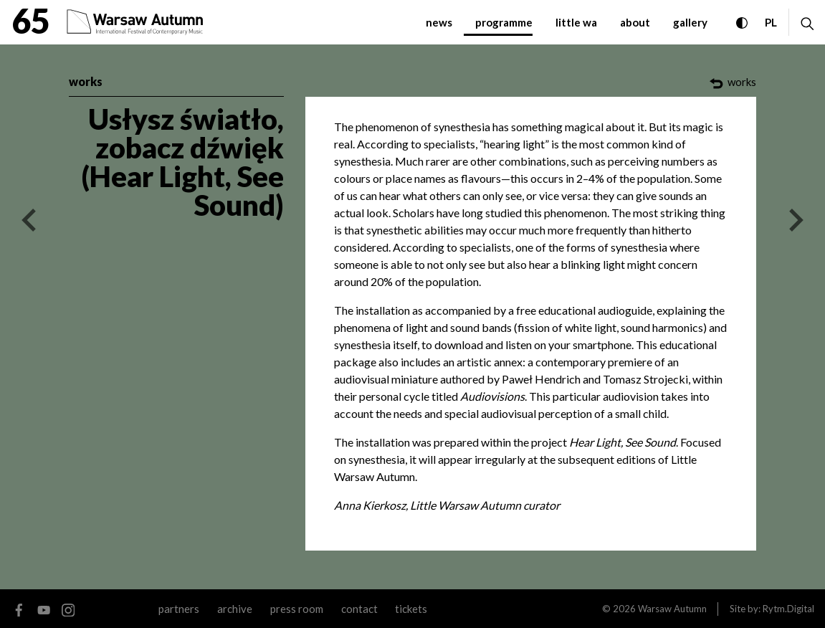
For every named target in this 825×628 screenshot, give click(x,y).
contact (359, 608)
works (85, 81)
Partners (178, 608)
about (635, 22)
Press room (296, 608)
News (439, 22)
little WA (576, 22)
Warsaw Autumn (672, 608)
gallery (690, 22)
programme (504, 22)
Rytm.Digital (788, 608)
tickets (411, 608)
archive (234, 608)
